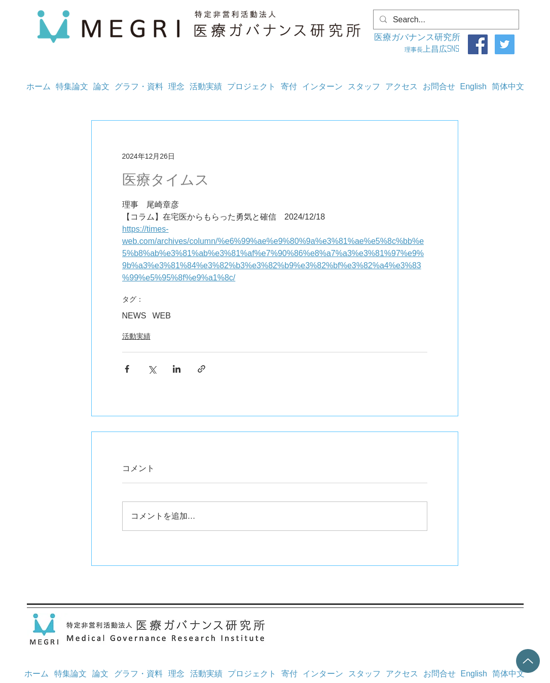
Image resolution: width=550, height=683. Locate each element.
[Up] (528, 661)
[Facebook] (478, 44)
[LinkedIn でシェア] (176, 369)
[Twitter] (505, 44)
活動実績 (136, 336)
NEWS (134, 315)
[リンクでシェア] (201, 369)
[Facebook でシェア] (127, 369)
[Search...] (445, 19)
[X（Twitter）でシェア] (152, 369)
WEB (162, 315)
